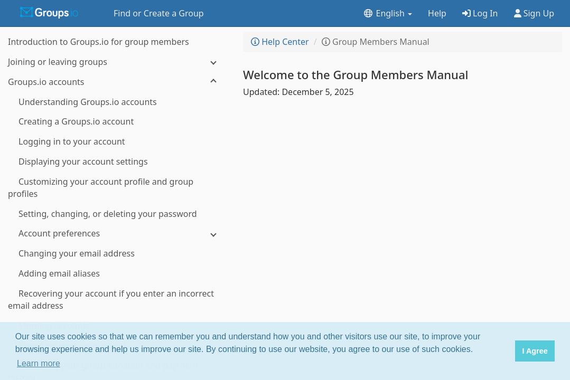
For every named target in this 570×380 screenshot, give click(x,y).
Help (437, 13)
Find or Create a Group (159, 13)
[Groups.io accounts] (116, 82)
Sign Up (534, 13)
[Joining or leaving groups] (116, 62)
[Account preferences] (116, 233)
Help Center (280, 42)
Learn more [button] (38, 363)
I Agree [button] (534, 351)
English (387, 13)
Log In (480, 13)
